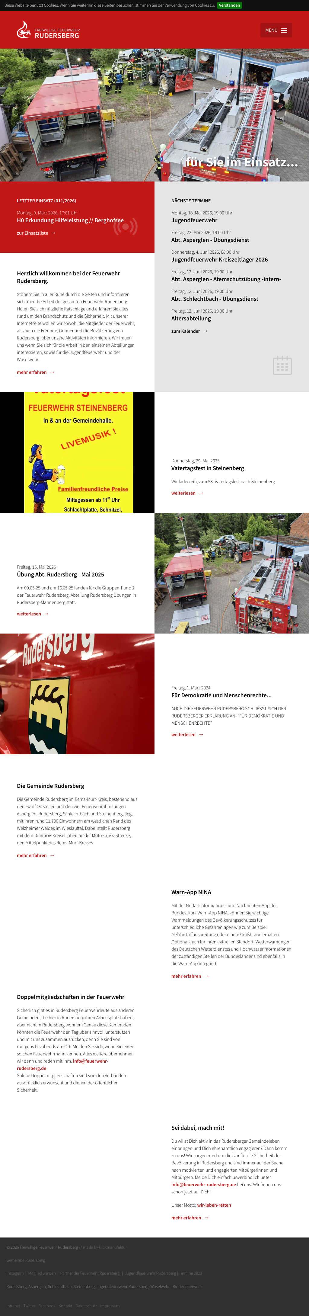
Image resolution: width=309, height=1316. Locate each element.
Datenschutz (86, 1305)
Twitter (29, 1305)
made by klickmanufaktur (105, 1247)
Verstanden (229, 5)
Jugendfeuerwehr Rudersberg (150, 1273)
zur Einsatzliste (32, 233)
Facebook (47, 1305)
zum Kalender (185, 331)
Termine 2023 (190, 1273)
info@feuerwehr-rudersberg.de (203, 1185)
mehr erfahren (32, 372)
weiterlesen (183, 493)
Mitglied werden (42, 1273)
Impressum (110, 1305)
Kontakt (65, 1305)
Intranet (13, 1305)
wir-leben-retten (214, 1205)
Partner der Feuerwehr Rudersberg (89, 1273)
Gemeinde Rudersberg (26, 1260)
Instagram (15, 1273)
